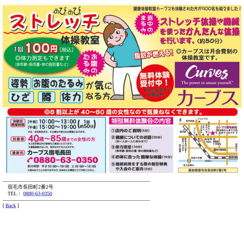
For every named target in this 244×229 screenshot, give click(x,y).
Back (10, 205)
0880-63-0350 (37, 193)
